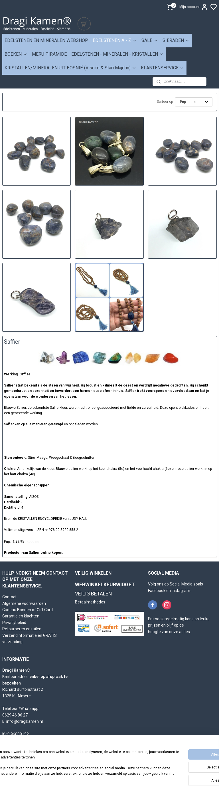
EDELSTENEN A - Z (115, 40)
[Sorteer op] (193, 102)
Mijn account (193, 6)
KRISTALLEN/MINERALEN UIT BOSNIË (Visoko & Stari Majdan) (70, 68)
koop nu (33, 542)
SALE (149, 40)
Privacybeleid (14, 622)
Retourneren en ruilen (21, 629)
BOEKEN (16, 54)
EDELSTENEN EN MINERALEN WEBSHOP (46, 40)
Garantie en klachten (20, 616)
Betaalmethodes (90, 602)
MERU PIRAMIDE (49, 54)
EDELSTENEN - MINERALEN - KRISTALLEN (117, 54)
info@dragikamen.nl (24, 721)
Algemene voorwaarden (24, 603)
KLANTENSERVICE (162, 68)
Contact (9, 597)
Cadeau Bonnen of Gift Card (27, 609)
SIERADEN (176, 40)
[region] (72, 763)
